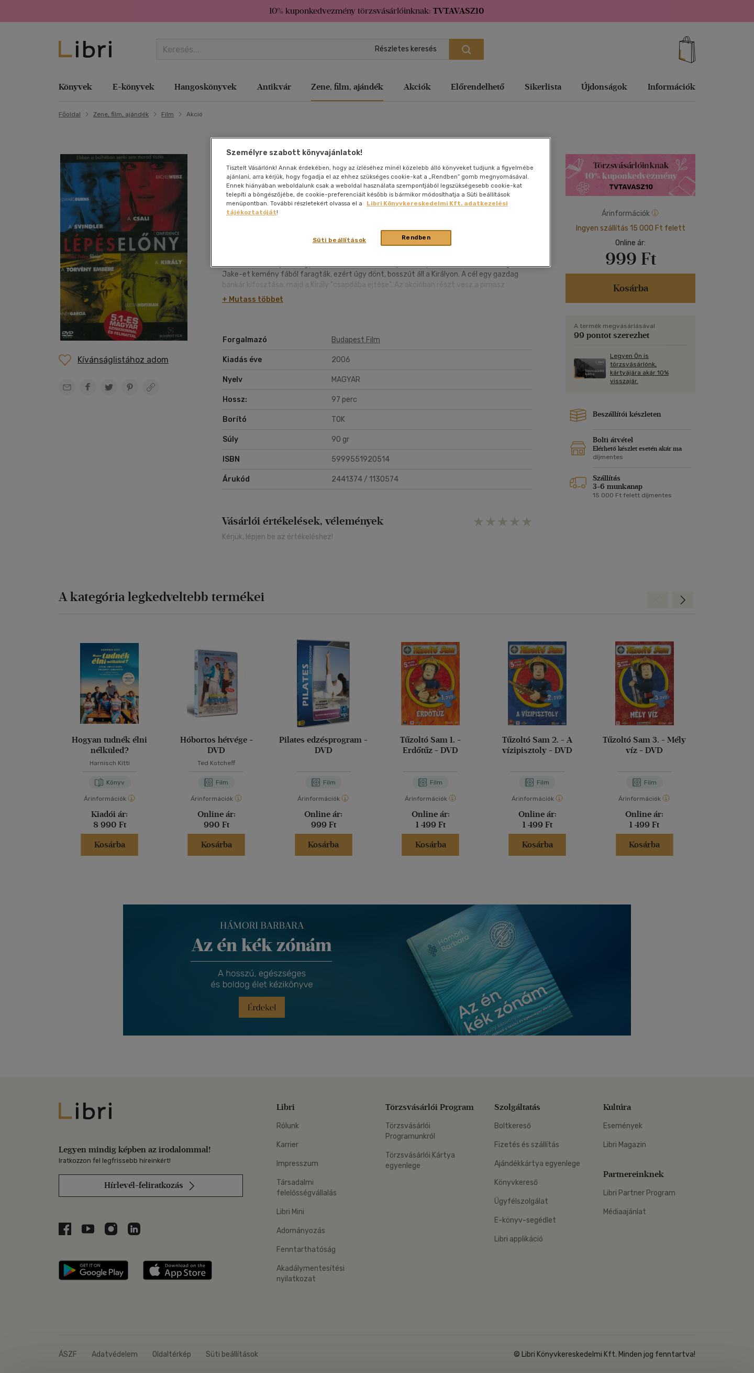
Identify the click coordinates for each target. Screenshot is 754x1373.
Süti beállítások (340, 240)
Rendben (416, 237)
